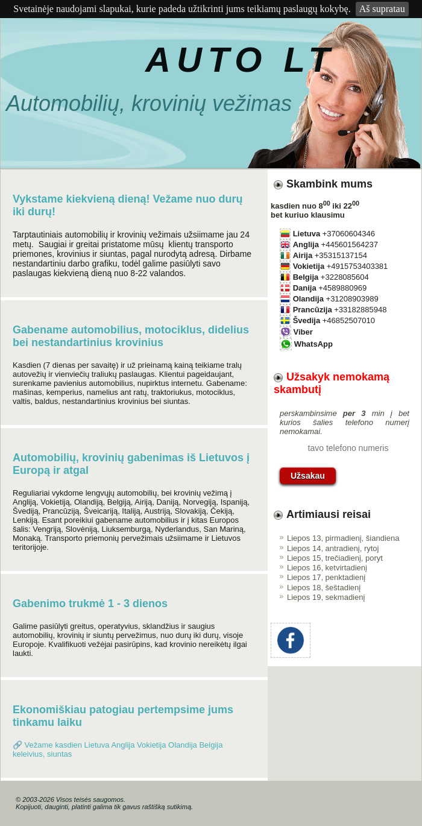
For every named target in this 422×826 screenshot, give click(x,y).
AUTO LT (240, 59)
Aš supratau (382, 9)
